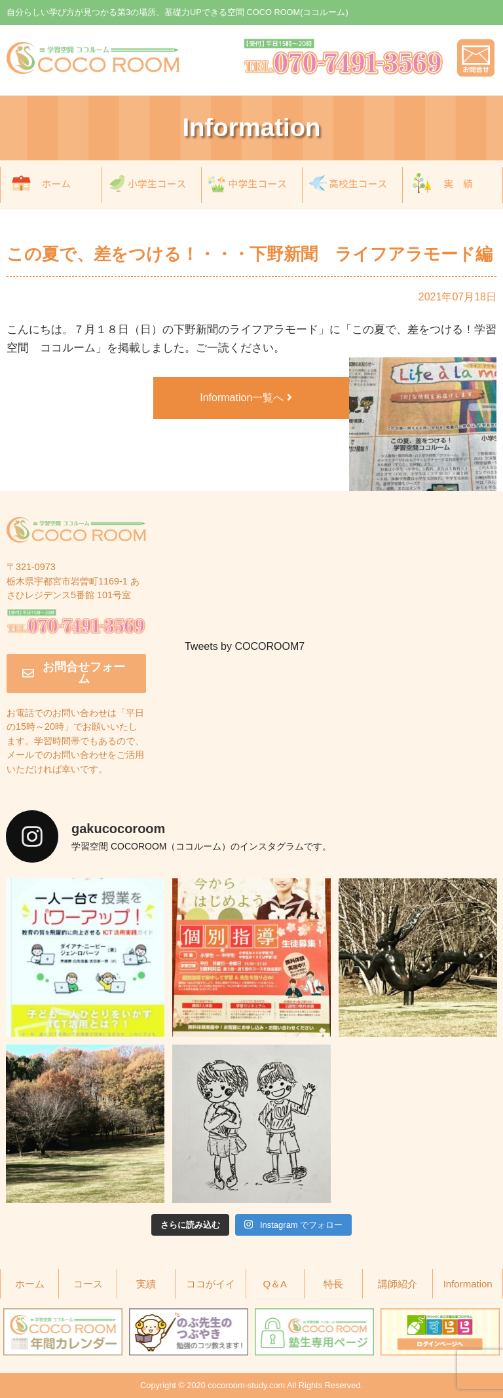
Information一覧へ (245, 397)
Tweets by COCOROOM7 (245, 646)
